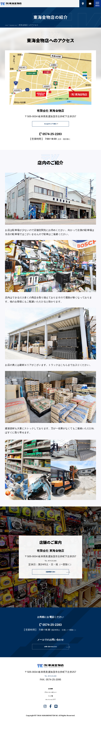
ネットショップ (49, 714)
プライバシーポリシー (50, 703)
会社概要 (50, 698)
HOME (7, 25)
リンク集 (50, 709)
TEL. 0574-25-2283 (50, 562)
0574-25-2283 (50, 137)
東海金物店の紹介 (19, 25)
